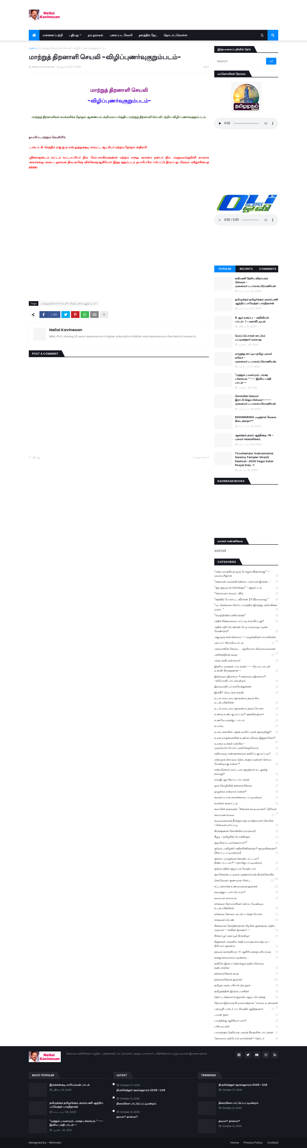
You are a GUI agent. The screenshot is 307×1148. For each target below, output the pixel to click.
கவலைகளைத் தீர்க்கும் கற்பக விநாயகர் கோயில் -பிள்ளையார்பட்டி (246, 823)
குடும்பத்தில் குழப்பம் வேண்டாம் (246, 869)
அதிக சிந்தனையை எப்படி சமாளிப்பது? (246, 621)
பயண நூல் (246, 1015)
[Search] (240, 61)
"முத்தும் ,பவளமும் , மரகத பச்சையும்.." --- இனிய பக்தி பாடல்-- (253, 379)
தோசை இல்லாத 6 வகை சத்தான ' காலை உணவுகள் (246, 1003)
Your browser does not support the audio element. (246, 123)
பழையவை (200, 457)
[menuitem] (34, 35)
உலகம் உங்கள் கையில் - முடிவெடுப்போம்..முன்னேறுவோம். (246, 746)
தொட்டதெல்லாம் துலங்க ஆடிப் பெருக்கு (246, 997)
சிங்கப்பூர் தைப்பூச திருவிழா (246, 936)
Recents (246, 269)
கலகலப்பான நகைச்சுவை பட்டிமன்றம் (246, 797)
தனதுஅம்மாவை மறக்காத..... (246, 958)
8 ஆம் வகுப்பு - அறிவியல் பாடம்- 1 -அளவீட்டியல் (252, 319)
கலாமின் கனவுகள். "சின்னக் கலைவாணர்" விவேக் (246, 809)
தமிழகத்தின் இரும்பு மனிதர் (246, 991)
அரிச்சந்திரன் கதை (244, 655)
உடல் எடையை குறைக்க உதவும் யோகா (246, 708)
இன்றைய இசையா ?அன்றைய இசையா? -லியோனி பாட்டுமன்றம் (246, 678)
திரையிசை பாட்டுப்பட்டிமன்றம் (136, 1104)
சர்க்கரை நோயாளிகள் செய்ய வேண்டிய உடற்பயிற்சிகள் (246, 906)
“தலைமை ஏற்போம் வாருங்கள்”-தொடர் (246, 1038)
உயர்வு (246, 726)
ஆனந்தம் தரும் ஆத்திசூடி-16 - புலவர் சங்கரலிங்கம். (254, 437)
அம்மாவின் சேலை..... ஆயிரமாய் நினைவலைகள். (246, 649)
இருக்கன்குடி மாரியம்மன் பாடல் (69, 1085)
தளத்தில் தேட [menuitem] (148, 35)
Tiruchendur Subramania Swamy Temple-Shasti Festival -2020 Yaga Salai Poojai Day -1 (254, 459)
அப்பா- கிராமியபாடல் (244, 643)
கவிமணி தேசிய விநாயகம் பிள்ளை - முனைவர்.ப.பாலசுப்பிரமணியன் (255, 282)
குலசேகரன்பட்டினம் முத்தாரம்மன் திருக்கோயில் (246, 875)
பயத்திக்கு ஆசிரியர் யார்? (246, 1021)
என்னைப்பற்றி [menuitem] (53, 35)
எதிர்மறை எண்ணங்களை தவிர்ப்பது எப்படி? (246, 754)
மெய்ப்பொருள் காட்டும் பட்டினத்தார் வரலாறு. (250, 338)
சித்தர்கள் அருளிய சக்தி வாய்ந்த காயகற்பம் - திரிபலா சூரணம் (246, 944)
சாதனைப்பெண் (246, 920)
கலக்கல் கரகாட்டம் (246, 803)
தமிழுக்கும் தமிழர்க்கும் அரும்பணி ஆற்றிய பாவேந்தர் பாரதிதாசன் (256, 301)
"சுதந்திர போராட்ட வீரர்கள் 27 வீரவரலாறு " (246, 599)
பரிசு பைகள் (246, 1026)
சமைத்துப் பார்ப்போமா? (246, 892)
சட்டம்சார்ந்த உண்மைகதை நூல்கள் (246, 886)
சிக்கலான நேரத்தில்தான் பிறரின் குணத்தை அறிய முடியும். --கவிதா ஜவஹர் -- (246, 928)
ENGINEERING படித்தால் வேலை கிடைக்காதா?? (255, 419)
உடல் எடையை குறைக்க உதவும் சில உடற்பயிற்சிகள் (246, 700)
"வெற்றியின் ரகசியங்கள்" (246, 615)
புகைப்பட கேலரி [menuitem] (121, 35)
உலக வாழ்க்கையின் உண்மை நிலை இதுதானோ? (246, 738)
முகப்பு (33, 48)
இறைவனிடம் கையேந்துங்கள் (246, 686)
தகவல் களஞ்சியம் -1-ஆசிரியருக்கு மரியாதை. (246, 952)
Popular (225, 269)
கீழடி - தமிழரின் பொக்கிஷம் (246, 837)
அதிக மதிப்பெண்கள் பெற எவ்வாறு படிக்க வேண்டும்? (246, 629)
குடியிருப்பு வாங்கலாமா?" (246, 843)
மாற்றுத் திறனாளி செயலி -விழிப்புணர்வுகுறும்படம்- (73, 48)
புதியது (35, 457)
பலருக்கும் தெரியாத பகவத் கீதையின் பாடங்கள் (246, 1032)
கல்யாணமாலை (244, 815)
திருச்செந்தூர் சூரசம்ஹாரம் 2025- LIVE (140, 1090)
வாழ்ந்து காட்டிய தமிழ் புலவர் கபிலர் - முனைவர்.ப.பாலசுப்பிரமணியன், (256, 358)
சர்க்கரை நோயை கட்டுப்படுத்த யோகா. (246, 914)
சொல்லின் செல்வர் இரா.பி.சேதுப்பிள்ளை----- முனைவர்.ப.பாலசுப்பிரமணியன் (255, 400)
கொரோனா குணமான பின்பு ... (244, 880)
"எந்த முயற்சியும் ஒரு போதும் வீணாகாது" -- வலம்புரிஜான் (246, 574)
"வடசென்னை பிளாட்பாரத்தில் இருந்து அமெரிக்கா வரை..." (246, 607)
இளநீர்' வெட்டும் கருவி (246, 692)
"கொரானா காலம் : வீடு (246, 593)
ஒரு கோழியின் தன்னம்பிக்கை (246, 786)
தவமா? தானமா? (127, 1117)
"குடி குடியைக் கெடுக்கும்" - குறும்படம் (246, 588)
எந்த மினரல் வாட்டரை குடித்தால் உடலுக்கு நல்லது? (246, 772)
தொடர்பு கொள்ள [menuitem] (175, 35)
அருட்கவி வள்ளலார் (246, 660)
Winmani (55, 1143)
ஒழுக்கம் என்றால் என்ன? (246, 792)
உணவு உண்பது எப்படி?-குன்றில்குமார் (246, 714)
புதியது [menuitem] (74, 35)
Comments (267, 269)
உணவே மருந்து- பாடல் (246, 720)
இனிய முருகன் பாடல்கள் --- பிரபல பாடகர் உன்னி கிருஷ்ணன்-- (246, 668)
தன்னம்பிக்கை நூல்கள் (246, 980)
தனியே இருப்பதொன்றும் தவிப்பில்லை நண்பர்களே (246, 966)
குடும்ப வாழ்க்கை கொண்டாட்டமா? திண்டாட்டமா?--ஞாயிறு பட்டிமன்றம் (246, 861)
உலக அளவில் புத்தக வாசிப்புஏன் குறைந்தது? (246, 732)
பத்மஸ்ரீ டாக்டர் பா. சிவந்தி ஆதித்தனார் (244, 1009)
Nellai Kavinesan (65, 329)
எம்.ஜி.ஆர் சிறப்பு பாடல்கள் (246, 780)
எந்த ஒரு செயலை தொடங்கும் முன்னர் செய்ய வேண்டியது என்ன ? (246, 762)
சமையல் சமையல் (246, 898)
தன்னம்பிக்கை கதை (246, 974)
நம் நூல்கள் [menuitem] (95, 35)
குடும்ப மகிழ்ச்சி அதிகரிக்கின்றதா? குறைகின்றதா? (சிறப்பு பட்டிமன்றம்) (246, 850)
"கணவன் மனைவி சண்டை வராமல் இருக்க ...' (246, 582)
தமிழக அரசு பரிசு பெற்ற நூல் (246, 985)
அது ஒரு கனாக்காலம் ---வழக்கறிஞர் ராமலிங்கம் (246, 637)
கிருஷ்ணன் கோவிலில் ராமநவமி (246, 831)
